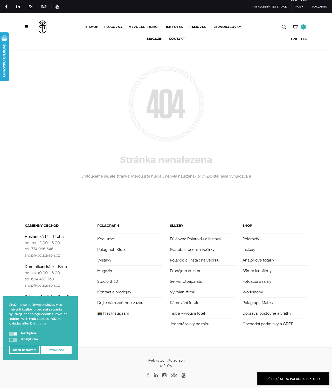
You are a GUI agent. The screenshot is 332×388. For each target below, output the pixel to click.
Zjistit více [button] (38, 323)
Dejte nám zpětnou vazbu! (120, 302)
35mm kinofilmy (257, 271)
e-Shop (91, 27)
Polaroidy (251, 239)
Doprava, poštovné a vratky (267, 313)
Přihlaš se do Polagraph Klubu (293, 379)
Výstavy (104, 260)
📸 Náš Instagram (113, 313)
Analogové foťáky (258, 260)
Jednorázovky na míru (189, 324)
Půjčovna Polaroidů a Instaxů (195, 239)
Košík (299, 6)
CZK (294, 39)
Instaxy (249, 249)
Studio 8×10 (107, 281)
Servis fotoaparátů (186, 281)
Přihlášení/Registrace (270, 6)
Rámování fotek (184, 302)
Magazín (155, 39)
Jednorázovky (227, 27)
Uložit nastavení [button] (24, 350)
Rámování (198, 27)
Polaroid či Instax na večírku (194, 260)
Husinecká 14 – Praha (44, 236)
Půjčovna (113, 27)
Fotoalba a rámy (257, 281)
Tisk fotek (173, 27)
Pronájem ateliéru (186, 271)
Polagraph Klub (111, 249)
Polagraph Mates (258, 302)
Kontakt (177, 39)
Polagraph (108, 225)
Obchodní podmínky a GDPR (268, 324)
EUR (304, 39)
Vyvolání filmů (143, 27)
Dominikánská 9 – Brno (46, 266)
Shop (247, 225)
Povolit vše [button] (56, 350)
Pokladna (319, 6)
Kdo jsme (105, 239)
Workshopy (253, 292)
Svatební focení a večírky (192, 249)
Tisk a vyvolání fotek (188, 313)
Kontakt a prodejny (114, 292)
